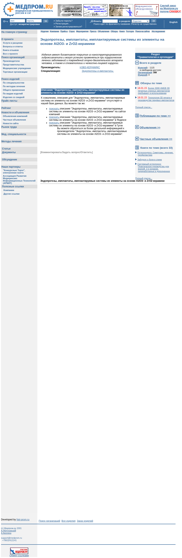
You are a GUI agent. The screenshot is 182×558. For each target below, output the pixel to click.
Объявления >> (150, 127)
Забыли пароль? (64, 21)
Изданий (142, 75)
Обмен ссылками (19, 554)
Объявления (103, 31)
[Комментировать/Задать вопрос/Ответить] (66, 152)
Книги (122, 31)
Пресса (93, 31)
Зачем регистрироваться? (68, 26)
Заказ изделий (85, 521)
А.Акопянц (6, 533)
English (173, 22)
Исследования (158, 31)
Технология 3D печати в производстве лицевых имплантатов (156, 98)
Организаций (145, 72)
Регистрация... (62, 23)
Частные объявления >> (156, 138)
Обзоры (114, 31)
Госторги (130, 31)
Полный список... (143, 107)
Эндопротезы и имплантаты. (98, 71)
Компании (54, 31)
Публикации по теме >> (155, 115)
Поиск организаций (49, 521)
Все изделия (68, 521)
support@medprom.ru (11, 538)
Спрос (72, 31)
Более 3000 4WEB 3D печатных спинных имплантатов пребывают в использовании (154, 90)
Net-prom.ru (23, 519)
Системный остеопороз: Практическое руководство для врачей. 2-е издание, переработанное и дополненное (153, 167)
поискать (54, 108)
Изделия (44, 31)
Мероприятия (82, 31)
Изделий (142, 67)
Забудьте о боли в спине (149, 159)
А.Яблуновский (8, 530)
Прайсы (64, 31)
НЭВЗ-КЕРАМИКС (90, 67)
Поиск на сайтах (142, 31)
